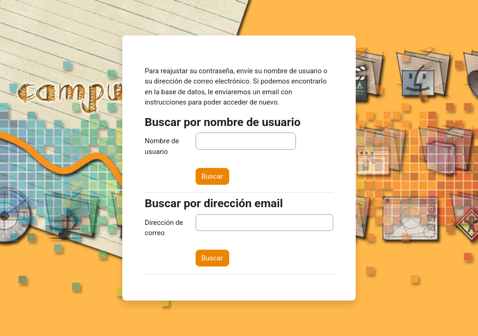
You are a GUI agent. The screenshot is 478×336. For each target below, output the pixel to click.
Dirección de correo (164, 227)
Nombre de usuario (162, 146)
